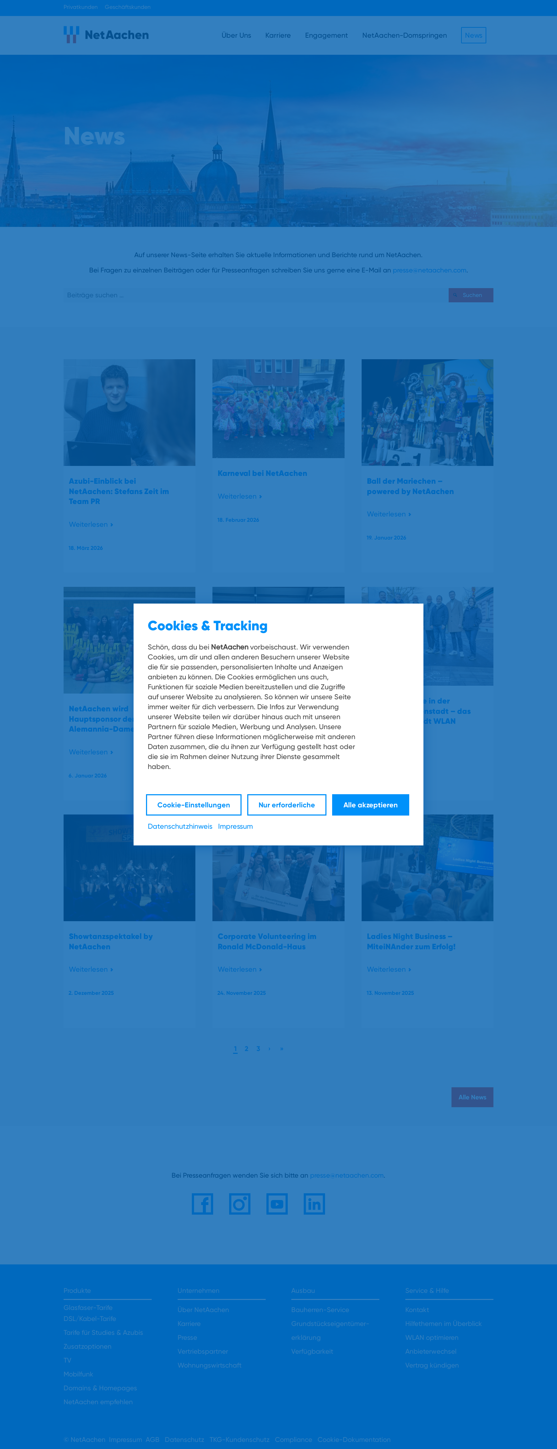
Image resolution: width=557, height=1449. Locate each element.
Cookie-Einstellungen (193, 804)
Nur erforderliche (287, 804)
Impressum (235, 826)
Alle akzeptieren (371, 804)
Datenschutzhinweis (180, 826)
